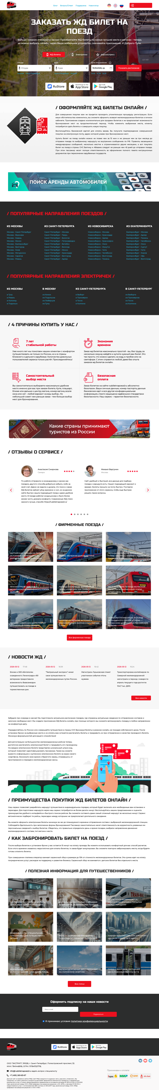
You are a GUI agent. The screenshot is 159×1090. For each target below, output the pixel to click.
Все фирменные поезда (79, 637)
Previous (11, 490)
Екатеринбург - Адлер (136, 235)
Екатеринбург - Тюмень (137, 238)
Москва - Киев (13, 250)
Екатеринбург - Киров (136, 253)
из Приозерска (132, 298)
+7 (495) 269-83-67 (18, 1075)
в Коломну (12, 301)
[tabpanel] (48, 484)
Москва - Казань (14, 238)
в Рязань (11, 298)
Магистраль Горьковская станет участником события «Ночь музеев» (96, 675)
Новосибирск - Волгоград (100, 256)
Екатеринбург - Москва (137, 232)
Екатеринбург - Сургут (136, 247)
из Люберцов (48, 301)
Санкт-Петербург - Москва (56, 232)
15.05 (104, 73)
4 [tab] (81, 514)
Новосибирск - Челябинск (100, 253)
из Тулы (46, 304)
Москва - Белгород (15, 247)
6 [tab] (87, 514)
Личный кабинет (142, 5)
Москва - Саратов (15, 256)
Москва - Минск (14, 241)
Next (148, 490)
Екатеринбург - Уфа (135, 256)
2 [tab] (74, 514)
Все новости (141, 698)
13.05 (93, 73)
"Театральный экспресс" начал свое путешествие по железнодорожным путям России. (61, 675)
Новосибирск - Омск (97, 244)
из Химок (46, 295)
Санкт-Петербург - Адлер (56, 259)
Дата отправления (101, 63)
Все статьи (79, 984)
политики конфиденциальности (89, 1016)
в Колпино (80, 304)
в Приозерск (82, 298)
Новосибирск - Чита (97, 250)
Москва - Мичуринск (16, 253)
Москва (20, 73)
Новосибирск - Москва (98, 232)
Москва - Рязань (14, 259)
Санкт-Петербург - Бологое (57, 238)
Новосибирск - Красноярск (100, 241)
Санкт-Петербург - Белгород (57, 256)
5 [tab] (84, 514)
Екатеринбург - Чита (135, 250)
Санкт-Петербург (32, 73)
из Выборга (130, 295)
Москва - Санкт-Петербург (19, 232)
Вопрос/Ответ (66, 5)
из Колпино (130, 304)
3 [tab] (78, 514)
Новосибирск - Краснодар (100, 235)
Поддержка (80, 5)
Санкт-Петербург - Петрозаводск (59, 241)
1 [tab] (71, 514)
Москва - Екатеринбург (17, 244)
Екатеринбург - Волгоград (138, 259)
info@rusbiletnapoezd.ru (21, 1071)
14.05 (99, 73)
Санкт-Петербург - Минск (56, 250)
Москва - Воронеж (15, 235)
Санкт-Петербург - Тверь (55, 235)
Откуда (20, 63)
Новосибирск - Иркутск (99, 247)
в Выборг (80, 295)
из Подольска (48, 298)
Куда (56, 63)
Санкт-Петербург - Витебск (56, 244)
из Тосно (129, 301)
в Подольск (12, 304)
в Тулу (10, 295)
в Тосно (79, 301)
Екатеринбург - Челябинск (138, 241)
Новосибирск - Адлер (98, 238)
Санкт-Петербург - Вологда (56, 247)
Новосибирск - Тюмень (98, 259)
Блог (55, 5)
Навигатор (93, 5)
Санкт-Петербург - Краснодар (58, 253)
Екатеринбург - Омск (136, 244)
